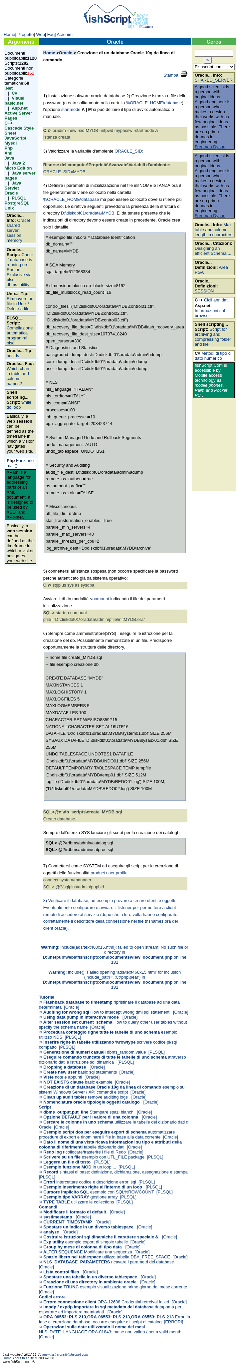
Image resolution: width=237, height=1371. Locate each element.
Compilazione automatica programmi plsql (20, 335)
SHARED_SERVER (214, 80)
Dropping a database (64, 1067)
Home (9, 34)
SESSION (204, 290)
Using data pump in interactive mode (81, 1017)
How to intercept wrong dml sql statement (131, 1012)
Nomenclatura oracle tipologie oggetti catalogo (91, 1102)
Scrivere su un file (62, 1156)
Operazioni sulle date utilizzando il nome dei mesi (94, 1326)
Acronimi (65, 34)
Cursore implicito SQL (66, 1191)
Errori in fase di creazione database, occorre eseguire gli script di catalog (114, 1319)
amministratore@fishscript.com (65, 1354)
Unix (9, 208)
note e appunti (68, 1077)
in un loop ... (105, 1166)
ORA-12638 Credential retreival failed (133, 1301)
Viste (48, 1077)
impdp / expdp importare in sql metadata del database (98, 1306)
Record (50, 1171)
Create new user (60, 1072)
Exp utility (53, 1241)
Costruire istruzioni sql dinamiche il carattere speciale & (100, 1236)
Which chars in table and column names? (18, 376)
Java (9, 158)
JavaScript (16, 138)
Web (40, 34)
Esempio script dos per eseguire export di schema (94, 1132)
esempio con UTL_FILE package (113, 1156)
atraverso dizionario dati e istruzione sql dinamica (112, 1060)
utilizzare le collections (92, 1201)
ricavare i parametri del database (142, 1261)
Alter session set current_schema (77, 1022)
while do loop (19, 405)
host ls (13, 355)
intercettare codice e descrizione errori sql (96, 1181)
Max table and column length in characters (213, 229)
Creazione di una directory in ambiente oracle (89, 1281)
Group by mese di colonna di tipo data (82, 1246)
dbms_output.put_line (65, 1112)
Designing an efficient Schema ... (213, 251)
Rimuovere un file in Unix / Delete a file (20, 303)
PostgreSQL (17, 203)
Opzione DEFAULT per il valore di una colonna (90, 1117)
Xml (9, 153)
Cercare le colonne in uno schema (78, 1122)
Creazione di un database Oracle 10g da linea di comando (102, 1087)
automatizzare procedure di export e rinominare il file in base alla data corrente (107, 1135)
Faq (51, 34)
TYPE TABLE (56, 1201)
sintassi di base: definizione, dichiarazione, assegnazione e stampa (124, 1171)
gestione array (104, 1196)
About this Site (23, 1358)
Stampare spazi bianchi (112, 1112)
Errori (49, 1181)
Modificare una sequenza (108, 1251)
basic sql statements (97, 1072)
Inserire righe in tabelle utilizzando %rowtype (89, 1042)
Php (9, 148)
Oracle (11, 193)
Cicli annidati (216, 299)
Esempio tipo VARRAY (66, 1196)
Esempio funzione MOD (67, 1166)
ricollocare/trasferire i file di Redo (94, 1151)
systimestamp (57, 1216)
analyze (51, 1231)
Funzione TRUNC (61, 1286)
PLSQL (19, 198)
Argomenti (21, 42)
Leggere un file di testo (67, 1161)
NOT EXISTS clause (63, 1082)
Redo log (52, 1151)
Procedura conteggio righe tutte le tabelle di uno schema (101, 1032)
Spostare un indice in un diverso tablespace (88, 1226)
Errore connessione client (69, 1301)
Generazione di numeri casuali (74, 1052)
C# (14, 93)
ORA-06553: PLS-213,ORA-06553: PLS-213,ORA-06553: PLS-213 (108, 1316)
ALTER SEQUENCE (63, 1251)
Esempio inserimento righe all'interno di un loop (92, 1186)
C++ (9, 123)
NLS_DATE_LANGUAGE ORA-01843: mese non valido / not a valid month (110, 1331)
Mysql (11, 143)
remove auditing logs (108, 1097)
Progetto (26, 34)
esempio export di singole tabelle (96, 1241)
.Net (9, 88)
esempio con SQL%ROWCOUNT (122, 1191)
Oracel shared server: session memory (18, 230)
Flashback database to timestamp (77, 1002)
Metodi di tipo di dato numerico (213, 356)
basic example (99, 1082)
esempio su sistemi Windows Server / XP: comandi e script (112, 1090)
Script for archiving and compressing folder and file (213, 337)
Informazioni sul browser (210, 313)
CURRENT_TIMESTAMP (67, 1221)
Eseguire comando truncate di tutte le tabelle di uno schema (105, 1057)
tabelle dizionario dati (104, 1146)
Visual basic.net (15, 101)
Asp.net (20, 108)
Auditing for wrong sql (66, 1012)
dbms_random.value (126, 1052)
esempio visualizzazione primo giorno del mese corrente (133, 1286)
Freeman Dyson (210, 146)
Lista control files (61, 1271)
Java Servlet (13, 186)
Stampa (170, 75)
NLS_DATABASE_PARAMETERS (76, 1261)
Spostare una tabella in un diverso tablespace (90, 1276)
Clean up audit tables (65, 1097)
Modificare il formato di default (74, 1211)
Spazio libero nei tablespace (72, 1256)
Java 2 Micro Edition (18, 166)
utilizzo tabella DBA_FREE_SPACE (136, 1256)
